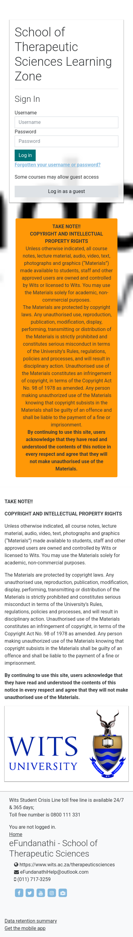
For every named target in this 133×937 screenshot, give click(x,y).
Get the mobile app (25, 928)
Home (15, 834)
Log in (25, 155)
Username (26, 113)
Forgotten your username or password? (58, 165)
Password (25, 132)
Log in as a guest (66, 191)
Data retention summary (31, 921)
